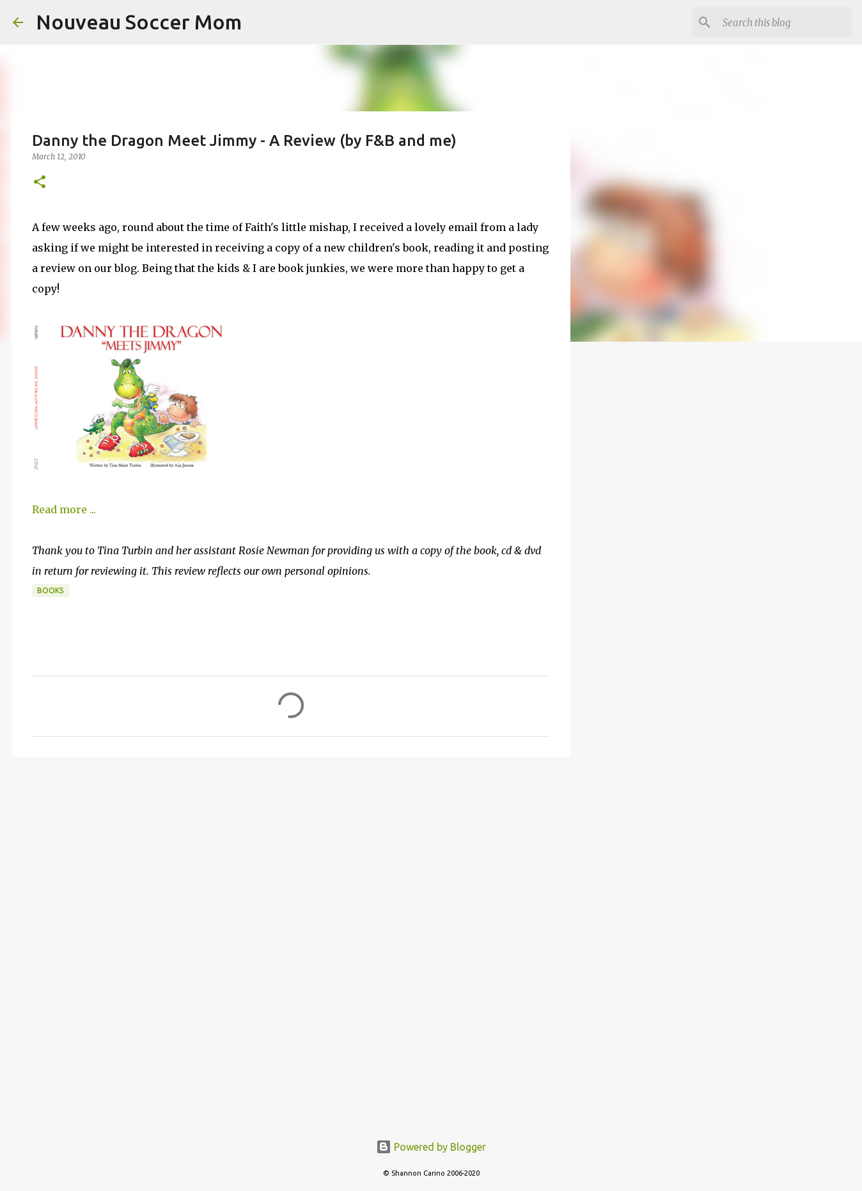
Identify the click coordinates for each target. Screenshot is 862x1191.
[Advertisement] (291, 865)
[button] (39, 182)
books (50, 590)
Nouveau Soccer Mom (139, 21)
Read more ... (64, 509)
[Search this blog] (784, 22)
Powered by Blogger (431, 1147)
